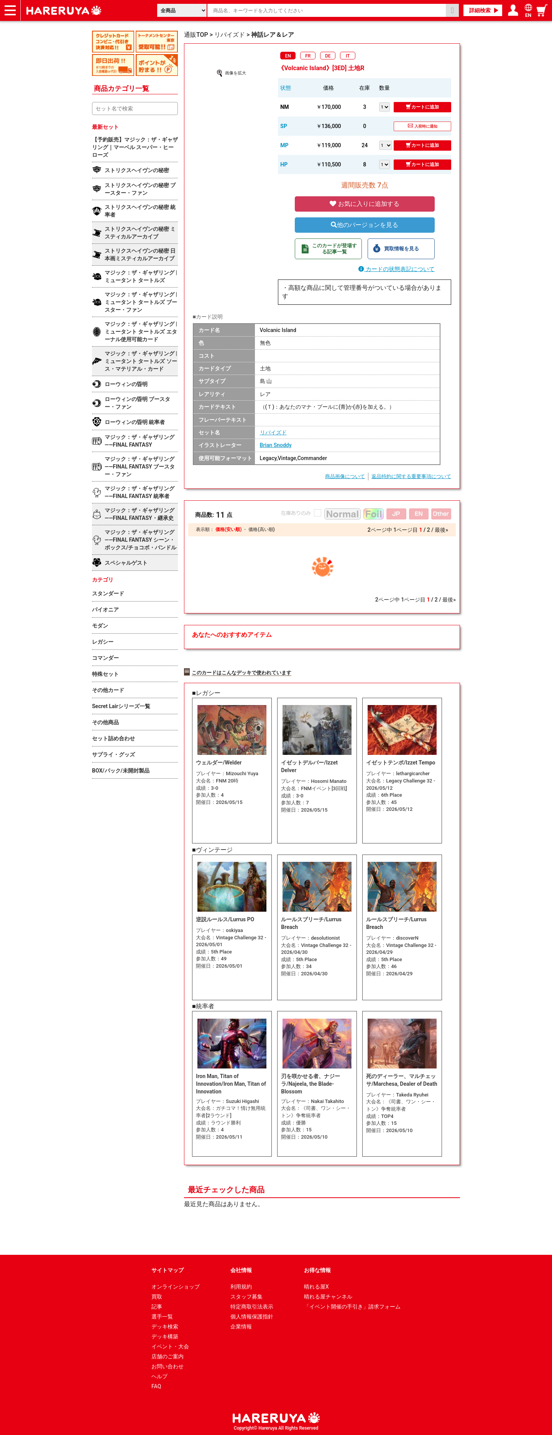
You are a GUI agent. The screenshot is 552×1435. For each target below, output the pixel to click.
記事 (156, 1305)
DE (328, 56)
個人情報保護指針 (251, 1315)
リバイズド (273, 432)
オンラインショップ (175, 1285)
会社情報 (241, 1269)
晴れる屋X (316, 1285)
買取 (156, 1295)
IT (348, 56)
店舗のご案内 (167, 1355)
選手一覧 (162, 1315)
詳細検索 (480, 10)
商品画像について (345, 476)
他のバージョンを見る (364, 224)
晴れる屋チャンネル (328, 1295)
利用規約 (241, 1285)
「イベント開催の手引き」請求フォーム (352, 1305)
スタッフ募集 (246, 1295)
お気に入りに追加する (364, 203)
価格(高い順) (261, 529)
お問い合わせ (167, 1365)
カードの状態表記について (396, 269)
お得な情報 (317, 1269)
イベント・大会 (170, 1345)
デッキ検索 (164, 1325)
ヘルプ (159, 1375)
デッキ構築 (164, 1335)
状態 (285, 88)
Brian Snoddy (276, 445)
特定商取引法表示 (251, 1305)
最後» (441, 530)
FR (307, 56)
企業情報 (241, 1325)
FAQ (156, 1385)
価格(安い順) (228, 529)
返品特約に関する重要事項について (411, 476)
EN (288, 56)
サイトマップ (167, 1269)
